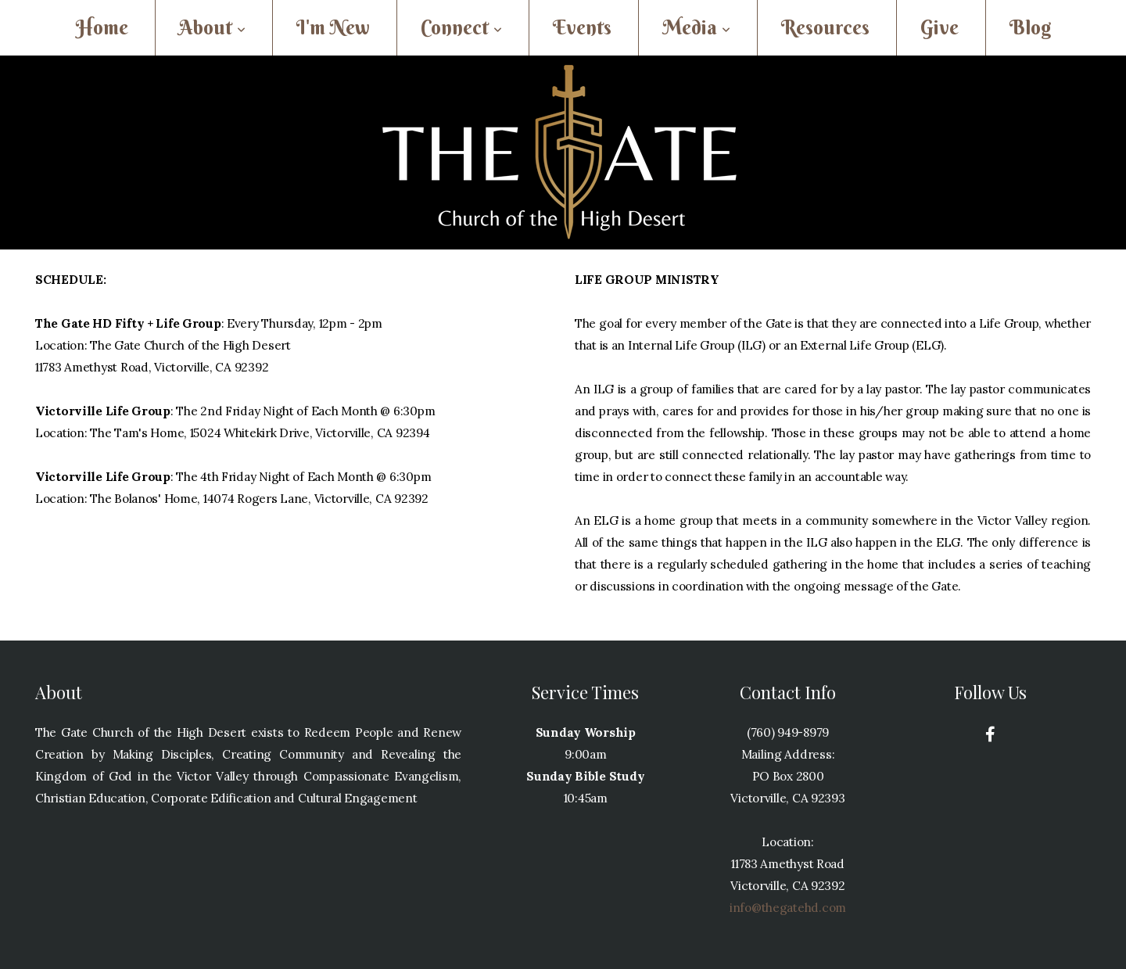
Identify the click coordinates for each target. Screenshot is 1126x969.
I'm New (333, 28)
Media (696, 28)
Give (939, 28)
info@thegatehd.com (788, 907)
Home (102, 28)
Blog (1030, 28)
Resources (825, 28)
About (212, 28)
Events (582, 28)
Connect (461, 28)
